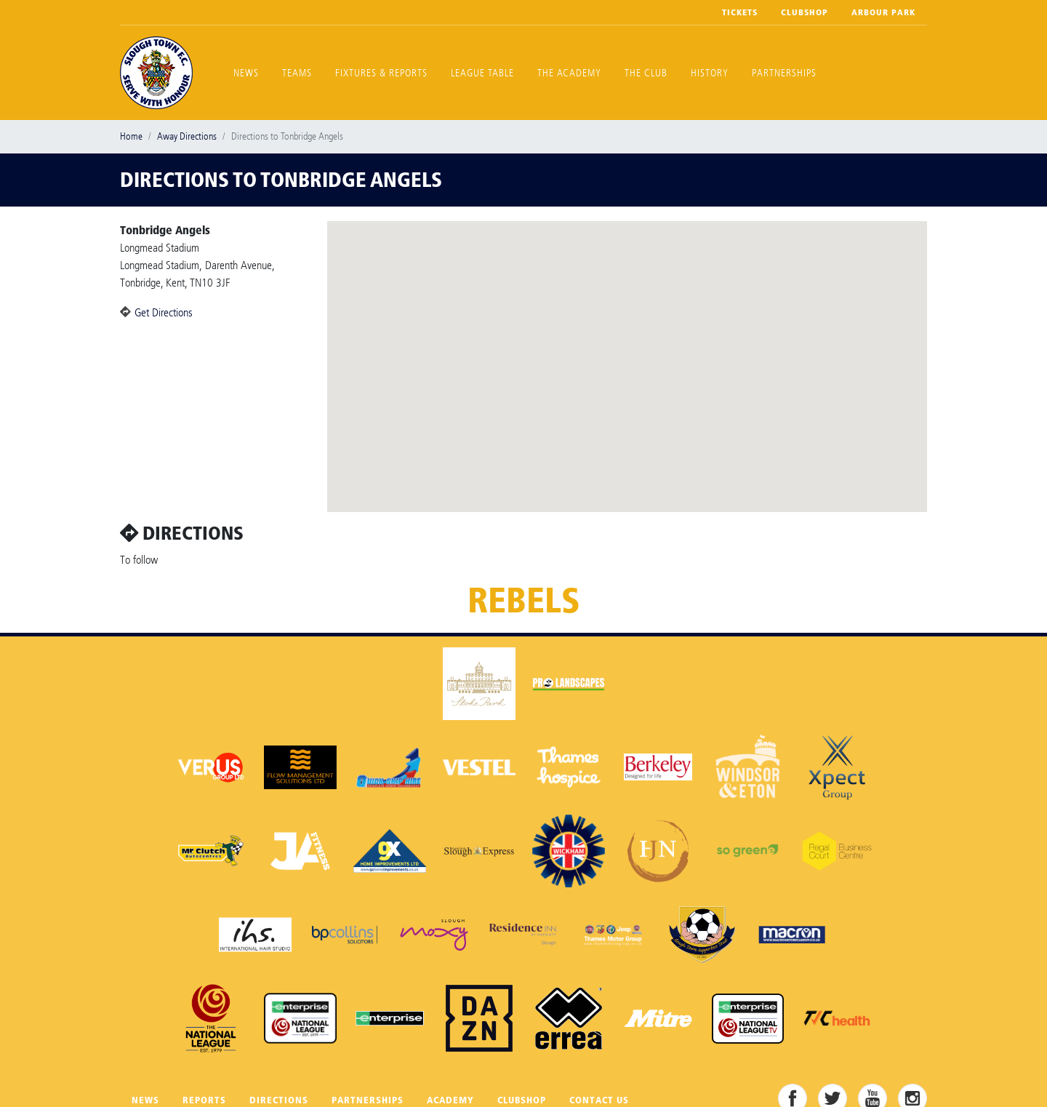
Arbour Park (883, 12)
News (246, 73)
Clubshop (804, 12)
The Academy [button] (569, 73)
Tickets (740, 12)
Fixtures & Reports (381, 73)
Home (131, 136)
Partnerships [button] (784, 73)
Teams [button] (297, 73)
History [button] (710, 73)
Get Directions (164, 312)
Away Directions (187, 136)
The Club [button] (646, 73)
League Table (482, 73)
